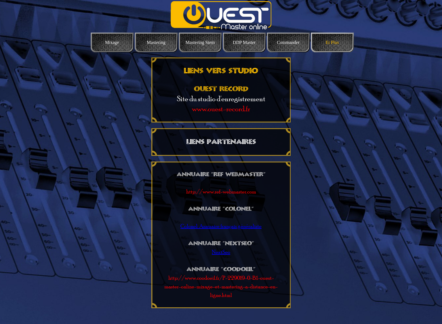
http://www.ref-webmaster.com (221, 191)
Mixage (112, 42)
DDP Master (244, 42)
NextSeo (221, 252)
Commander (288, 42)
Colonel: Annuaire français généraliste (221, 226)
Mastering (156, 42)
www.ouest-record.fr (221, 108)
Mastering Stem (200, 42)
